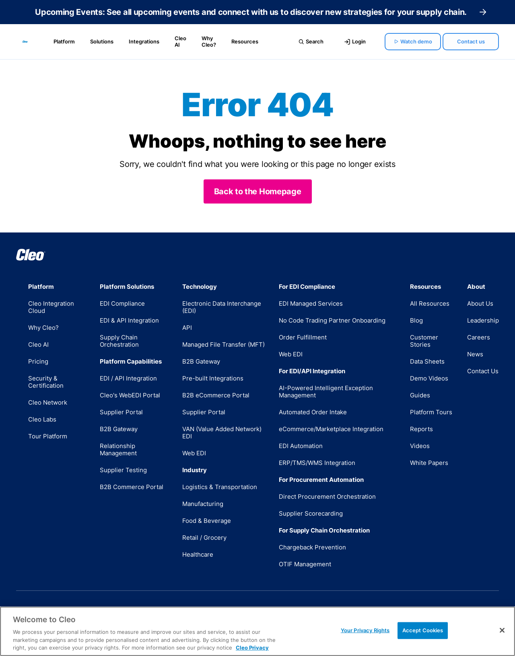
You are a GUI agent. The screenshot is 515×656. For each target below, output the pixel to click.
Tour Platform (47, 436)
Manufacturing (202, 504)
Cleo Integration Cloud (51, 307)
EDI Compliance (122, 303)
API (187, 327)
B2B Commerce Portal (131, 487)
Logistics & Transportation (219, 487)
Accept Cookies (422, 630)
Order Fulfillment (303, 337)
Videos (420, 446)
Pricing (38, 361)
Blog (416, 320)
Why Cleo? (209, 41)
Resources (244, 41)
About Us (480, 303)
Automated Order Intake (313, 412)
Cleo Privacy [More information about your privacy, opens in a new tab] (252, 647)
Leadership (483, 320)
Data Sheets (427, 361)
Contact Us (483, 371)
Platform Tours (431, 412)
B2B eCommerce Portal (215, 395)
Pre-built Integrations (212, 378)
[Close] (502, 630)
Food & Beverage (206, 520)
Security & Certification (46, 381)
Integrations (144, 41)
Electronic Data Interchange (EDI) (221, 307)
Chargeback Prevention (312, 547)
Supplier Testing (123, 470)
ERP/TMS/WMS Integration (317, 463)
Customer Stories (424, 340)
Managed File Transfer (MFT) (223, 344)
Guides (420, 395)
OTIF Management (305, 564)
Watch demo (413, 41)
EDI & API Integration (129, 320)
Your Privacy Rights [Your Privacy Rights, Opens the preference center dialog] (365, 630)
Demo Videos (429, 378)
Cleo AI (180, 41)
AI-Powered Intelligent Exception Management (326, 391)
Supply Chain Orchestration (119, 340)
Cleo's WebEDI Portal (130, 395)
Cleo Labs (42, 419)
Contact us (471, 41)
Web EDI (194, 453)
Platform (64, 41)
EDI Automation (301, 446)
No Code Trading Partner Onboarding (332, 320)
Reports (421, 429)
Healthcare (197, 554)
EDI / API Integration (128, 378)
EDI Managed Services (311, 303)
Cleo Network (47, 402)
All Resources (429, 303)
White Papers (429, 463)
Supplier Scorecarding (311, 513)
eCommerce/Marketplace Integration (331, 429)
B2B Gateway (119, 429)
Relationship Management (118, 449)
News (475, 354)
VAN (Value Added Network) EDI (222, 432)
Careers (478, 337)
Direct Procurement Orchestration (327, 496)
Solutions (101, 41)
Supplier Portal (121, 412)
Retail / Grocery (204, 537)
